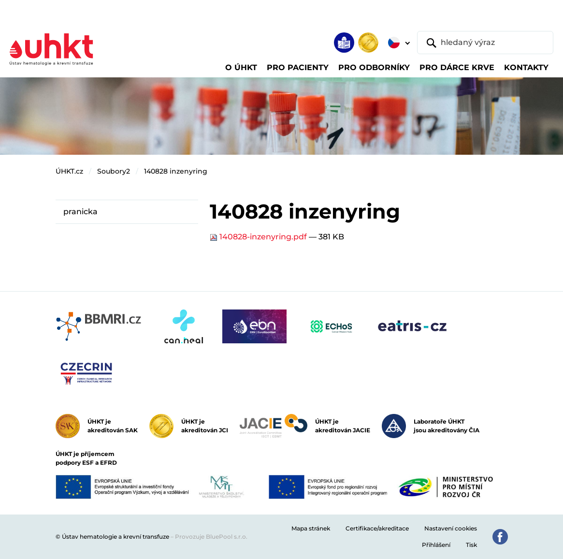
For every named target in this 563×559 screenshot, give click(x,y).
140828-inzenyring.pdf (259, 236)
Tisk (471, 544)
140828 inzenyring (175, 171)
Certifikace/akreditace (377, 528)
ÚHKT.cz (69, 171)
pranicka (80, 211)
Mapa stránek (310, 528)
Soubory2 (113, 171)
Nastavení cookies (450, 528)
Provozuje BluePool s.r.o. (211, 536)
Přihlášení (436, 544)
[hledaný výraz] (485, 42)
